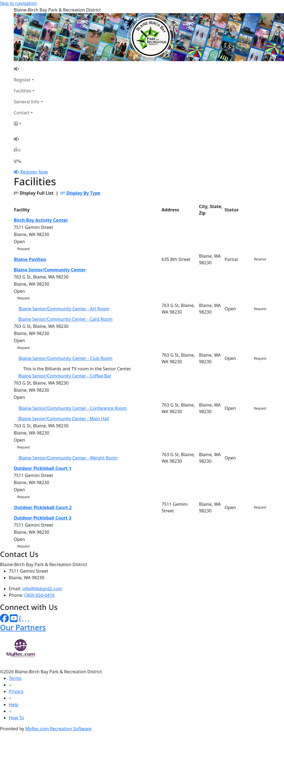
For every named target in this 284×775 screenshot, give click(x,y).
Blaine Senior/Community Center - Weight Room (68, 458)
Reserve (260, 259)
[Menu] (17, 160)
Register (22, 80)
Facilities (22, 91)
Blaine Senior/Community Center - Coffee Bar (64, 376)
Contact (22, 113)
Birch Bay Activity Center (41, 220)
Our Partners (23, 627)
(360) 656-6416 (39, 595)
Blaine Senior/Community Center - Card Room (65, 319)
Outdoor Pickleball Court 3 (42, 518)
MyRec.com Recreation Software (58, 729)
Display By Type (80, 193)
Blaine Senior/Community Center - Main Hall (63, 419)
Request (23, 248)
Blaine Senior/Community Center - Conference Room (73, 408)
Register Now (34, 172)
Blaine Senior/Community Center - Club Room (66, 358)
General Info (26, 102)
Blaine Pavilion (30, 259)
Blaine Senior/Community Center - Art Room (64, 309)
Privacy (16, 691)
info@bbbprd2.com (42, 589)
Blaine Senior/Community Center (50, 270)
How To (16, 718)
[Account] (28, 123)
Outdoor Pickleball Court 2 (43, 507)
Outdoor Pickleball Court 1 (42, 468)
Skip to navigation (18, 3)
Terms (15, 678)
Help (13, 705)
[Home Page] (28, 68)
